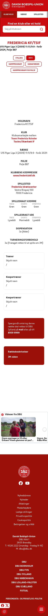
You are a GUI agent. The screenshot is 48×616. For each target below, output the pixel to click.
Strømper (36, 204)
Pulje (24, 161)
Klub (24, 132)
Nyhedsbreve (24, 496)
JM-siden (13, 357)
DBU (24, 562)
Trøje (11, 204)
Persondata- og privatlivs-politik (24, 599)
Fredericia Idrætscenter (24, 187)
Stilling (19, 58)
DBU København (24, 578)
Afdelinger (24, 504)
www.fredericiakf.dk (24, 176)
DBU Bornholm (24, 566)
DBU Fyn (24, 570)
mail (21, 330)
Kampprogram (15, 64)
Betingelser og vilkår (24, 524)
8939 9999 (14, 333)
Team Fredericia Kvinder (24, 139)
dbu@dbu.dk (25, 549)
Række (24, 150)
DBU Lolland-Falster (24, 583)
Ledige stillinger (24, 512)
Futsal (24, 591)
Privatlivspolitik (24, 516)
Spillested (24, 184)
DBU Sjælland (24, 587)
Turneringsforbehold (24, 240)
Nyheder (24, 500)
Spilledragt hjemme (24, 201)
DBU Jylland (24, 574)
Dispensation (24, 229)
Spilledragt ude (24, 215)
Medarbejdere (24, 508)
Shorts (24, 204)
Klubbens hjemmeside (24, 173)
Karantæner (33, 64)
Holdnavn (24, 121)
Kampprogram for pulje (24, 70)
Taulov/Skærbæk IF (24, 142)
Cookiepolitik (24, 520)
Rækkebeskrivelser (18, 352)
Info (31, 58)
